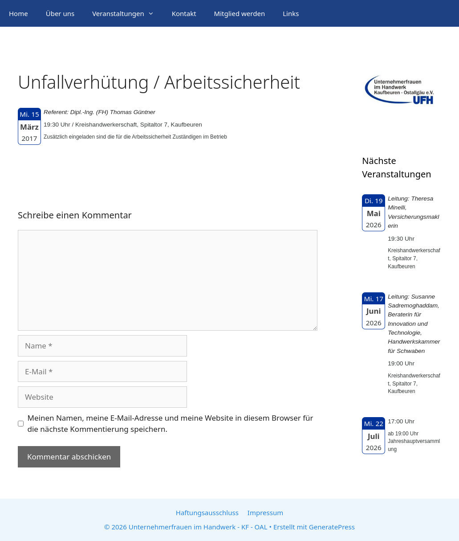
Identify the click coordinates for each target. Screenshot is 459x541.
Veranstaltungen (127, 13)
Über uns (60, 13)
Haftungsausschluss (207, 512)
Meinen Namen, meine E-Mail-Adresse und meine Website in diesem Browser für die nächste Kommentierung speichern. (170, 423)
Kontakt (184, 13)
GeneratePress (332, 526)
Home (18, 13)
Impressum (265, 512)
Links (291, 13)
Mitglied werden (239, 13)
